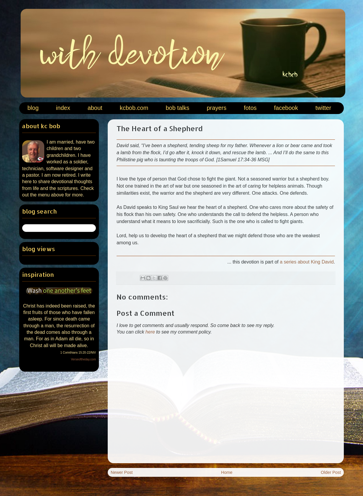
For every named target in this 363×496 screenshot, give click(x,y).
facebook (286, 108)
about (95, 108)
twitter (323, 108)
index (63, 108)
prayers (216, 108)
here (150, 331)
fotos (250, 108)
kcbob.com (134, 108)
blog (33, 108)
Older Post (331, 472)
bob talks (177, 108)
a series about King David (306, 261)
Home (226, 472)
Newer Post (122, 472)
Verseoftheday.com (83, 359)
